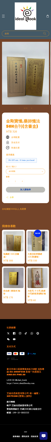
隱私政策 (25, 436)
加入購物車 (25, 189)
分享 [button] (10, 197)
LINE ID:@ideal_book (17, 380)
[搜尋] (44, 33)
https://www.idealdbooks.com (20, 383)
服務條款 (16, 436)
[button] (3, 16)
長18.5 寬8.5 (11, 167)
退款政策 (34, 436)
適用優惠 (10, 155)
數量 (8, 177)
